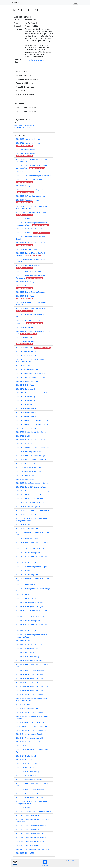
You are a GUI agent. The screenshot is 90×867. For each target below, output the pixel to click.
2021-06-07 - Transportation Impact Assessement (33, 176)
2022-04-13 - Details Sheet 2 (26, 412)
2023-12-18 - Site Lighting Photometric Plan (31, 645)
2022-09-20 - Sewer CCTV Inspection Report (31, 487)
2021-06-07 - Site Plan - (24, 233)
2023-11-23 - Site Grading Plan (27, 708)
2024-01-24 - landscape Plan (26, 776)
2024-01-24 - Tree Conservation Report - (30, 742)
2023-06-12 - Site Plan (24, 571)
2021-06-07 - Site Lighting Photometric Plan (31, 229)
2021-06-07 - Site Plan (24, 219)
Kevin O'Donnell (72, 861)
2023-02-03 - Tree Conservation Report (30, 503)
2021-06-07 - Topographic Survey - (28, 200)
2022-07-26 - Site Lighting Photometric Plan (31, 440)
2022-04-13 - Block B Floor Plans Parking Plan (32, 420)
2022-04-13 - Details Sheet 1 (26, 416)
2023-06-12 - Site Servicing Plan (27, 563)
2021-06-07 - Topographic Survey (27, 186)
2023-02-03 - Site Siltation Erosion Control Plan (32, 510)
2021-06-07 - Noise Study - (25, 296)
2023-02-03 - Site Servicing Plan (27, 514)
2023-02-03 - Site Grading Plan (27, 528)
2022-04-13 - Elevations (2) (25, 401)
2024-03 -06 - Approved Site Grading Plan (30, 833)
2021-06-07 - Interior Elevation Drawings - (31, 308)
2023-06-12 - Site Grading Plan (27, 575)
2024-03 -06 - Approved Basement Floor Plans (32, 849)
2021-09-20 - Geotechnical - (26, 153)
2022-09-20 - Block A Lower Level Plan (29, 499)
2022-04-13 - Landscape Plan (26, 389)
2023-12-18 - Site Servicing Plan (27, 631)
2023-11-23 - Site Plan (24, 704)
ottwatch (16, 2)
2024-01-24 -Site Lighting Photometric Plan (31, 726)
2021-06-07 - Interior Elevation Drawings (30, 292)
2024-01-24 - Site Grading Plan (27, 760)
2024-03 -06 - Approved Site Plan (27, 829)
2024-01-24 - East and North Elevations (30, 794)
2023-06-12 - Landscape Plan (26, 585)
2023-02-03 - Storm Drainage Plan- (28, 507)
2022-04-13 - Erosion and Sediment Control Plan (33, 393)
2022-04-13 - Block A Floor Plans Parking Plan (32, 424)
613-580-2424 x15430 (22, 127)
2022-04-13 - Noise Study (25, 385)
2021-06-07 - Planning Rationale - (28, 265)
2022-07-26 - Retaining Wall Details (28, 452)
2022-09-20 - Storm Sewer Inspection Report (32, 483)
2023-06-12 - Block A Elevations (27, 599)
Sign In (75, 863)
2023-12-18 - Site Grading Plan (27, 649)
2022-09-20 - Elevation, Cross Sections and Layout (33, 491)
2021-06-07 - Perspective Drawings (28, 272)
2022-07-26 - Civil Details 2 (25, 475)
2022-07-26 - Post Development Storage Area (32, 459)
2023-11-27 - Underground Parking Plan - (30, 690)
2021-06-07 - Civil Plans (24, 337)
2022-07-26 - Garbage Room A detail (29, 471)
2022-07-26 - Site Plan (24, 436)
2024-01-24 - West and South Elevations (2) (31, 730)
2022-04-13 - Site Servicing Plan (27, 355)
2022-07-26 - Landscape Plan (26, 463)
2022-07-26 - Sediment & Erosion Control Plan (32, 448)
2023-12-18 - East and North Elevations (30, 671)
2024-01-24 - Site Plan (24, 808)
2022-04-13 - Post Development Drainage (30, 377)
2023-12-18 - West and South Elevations (30, 603)
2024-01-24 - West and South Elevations (30, 734)
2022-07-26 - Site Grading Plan (27, 444)
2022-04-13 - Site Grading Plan (27, 369)
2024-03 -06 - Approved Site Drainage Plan (31, 837)
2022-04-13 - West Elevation (26, 351)
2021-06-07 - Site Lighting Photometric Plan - (32, 243)
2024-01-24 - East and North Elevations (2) (31, 790)
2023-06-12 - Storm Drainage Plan (28, 553)
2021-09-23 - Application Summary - (29, 143)
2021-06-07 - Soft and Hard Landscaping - (31, 212)
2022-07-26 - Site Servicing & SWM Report (31, 432)
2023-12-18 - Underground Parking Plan (30, 607)
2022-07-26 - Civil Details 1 (25, 479)
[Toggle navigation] (75, 3)
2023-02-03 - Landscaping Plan (27, 539)
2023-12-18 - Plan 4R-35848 (26, 653)
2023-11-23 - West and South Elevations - (30, 694)
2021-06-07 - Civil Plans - (24, 347)
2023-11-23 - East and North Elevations (30, 722)
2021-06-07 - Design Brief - (25, 341)
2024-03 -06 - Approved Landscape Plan (30, 841)
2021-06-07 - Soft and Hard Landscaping (30, 196)
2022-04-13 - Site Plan (24, 365)
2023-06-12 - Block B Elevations (27, 595)
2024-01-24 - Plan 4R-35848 (26, 768)
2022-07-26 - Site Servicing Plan (27, 428)
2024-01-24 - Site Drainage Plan (27, 764)
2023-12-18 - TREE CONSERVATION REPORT (31, 617)
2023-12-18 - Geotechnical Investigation (30, 660)
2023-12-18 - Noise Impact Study (27, 657)
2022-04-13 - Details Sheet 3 (26, 408)
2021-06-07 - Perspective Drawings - (29, 286)
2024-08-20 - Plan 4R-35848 (26, 853)
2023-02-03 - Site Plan (24, 524)
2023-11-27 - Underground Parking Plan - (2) (32, 686)
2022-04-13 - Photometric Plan (27, 381)
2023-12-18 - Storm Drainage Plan (28, 621)
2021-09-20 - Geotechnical (25, 149)
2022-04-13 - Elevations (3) (25, 397)
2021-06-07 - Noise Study (25, 282)
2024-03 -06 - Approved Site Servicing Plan (31, 826)
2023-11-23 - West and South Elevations (30, 712)
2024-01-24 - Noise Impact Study (27, 772)
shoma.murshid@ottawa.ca (24, 125)
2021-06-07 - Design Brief (25, 327)
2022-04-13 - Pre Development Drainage (30, 373)
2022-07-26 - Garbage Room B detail (29, 467)
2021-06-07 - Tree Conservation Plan (29, 172)
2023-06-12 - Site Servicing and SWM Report (31, 567)
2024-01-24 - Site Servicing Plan (27, 756)
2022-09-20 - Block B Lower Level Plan (29, 495)
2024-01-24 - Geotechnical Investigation (30, 779)
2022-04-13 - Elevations (24, 405)
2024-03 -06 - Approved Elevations (28, 845)
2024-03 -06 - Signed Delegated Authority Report (33, 811)
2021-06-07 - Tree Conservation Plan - (29, 180)
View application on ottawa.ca (35, 60)
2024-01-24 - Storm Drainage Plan (28, 746)
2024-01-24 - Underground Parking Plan (30, 738)
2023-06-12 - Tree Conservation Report (30, 549)
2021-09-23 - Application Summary (28, 139)
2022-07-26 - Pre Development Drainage (30, 456)
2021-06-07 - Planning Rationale (27, 249)
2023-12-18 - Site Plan (24, 641)
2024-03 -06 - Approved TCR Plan (27, 815)
